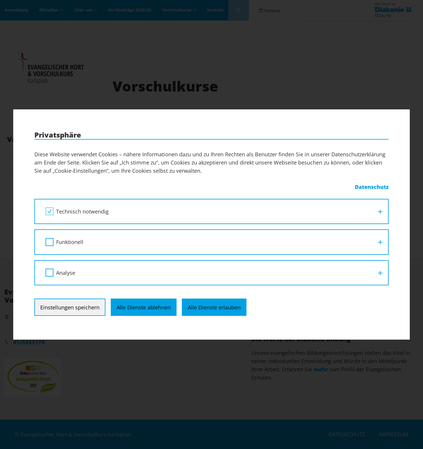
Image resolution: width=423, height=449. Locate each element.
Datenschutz (372, 186)
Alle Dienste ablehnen (144, 307)
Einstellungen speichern (70, 307)
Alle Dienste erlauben (214, 307)
